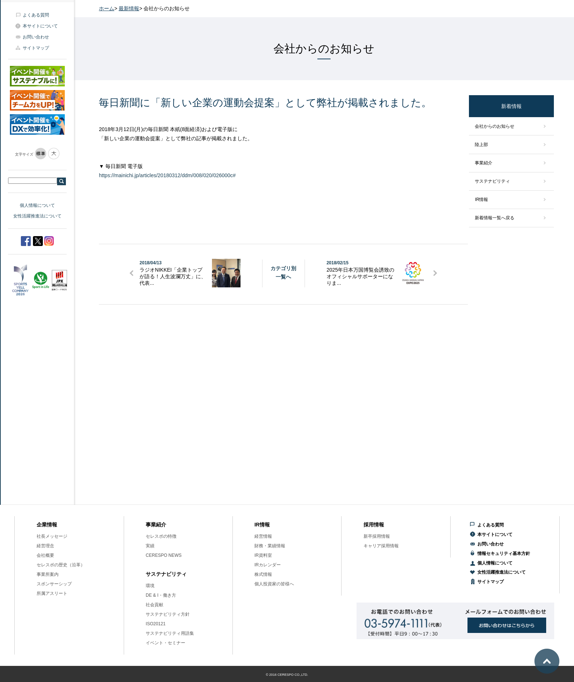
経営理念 (45, 545)
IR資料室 (263, 555)
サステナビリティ (492, 181)
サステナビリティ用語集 (170, 633)
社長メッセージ (52, 536)
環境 (150, 585)
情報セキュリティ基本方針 (503, 553)
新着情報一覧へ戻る (494, 217)
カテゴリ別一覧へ (283, 272)
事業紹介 (483, 162)
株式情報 (263, 574)
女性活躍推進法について (37, 216)
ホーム (106, 8)
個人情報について (37, 205)
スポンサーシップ (54, 583)
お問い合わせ (36, 37)
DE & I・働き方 (161, 595)
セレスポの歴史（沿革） (61, 564)
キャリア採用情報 (381, 545)
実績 (150, 545)
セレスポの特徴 (161, 536)
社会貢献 (154, 604)
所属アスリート (52, 593)
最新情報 (129, 8)
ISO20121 (155, 623)
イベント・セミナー (165, 642)
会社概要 (45, 555)
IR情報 (481, 199)
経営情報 (263, 536)
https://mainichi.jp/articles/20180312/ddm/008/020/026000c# (167, 175)
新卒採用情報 (377, 536)
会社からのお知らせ (494, 126)
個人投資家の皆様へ (274, 583)
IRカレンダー (267, 564)
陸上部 (481, 144)
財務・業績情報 (269, 545)
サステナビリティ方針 (168, 614)
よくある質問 (36, 15)
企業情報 (47, 525)
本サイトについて (40, 26)
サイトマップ (36, 48)
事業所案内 (48, 574)
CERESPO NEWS (164, 555)
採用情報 (374, 525)
